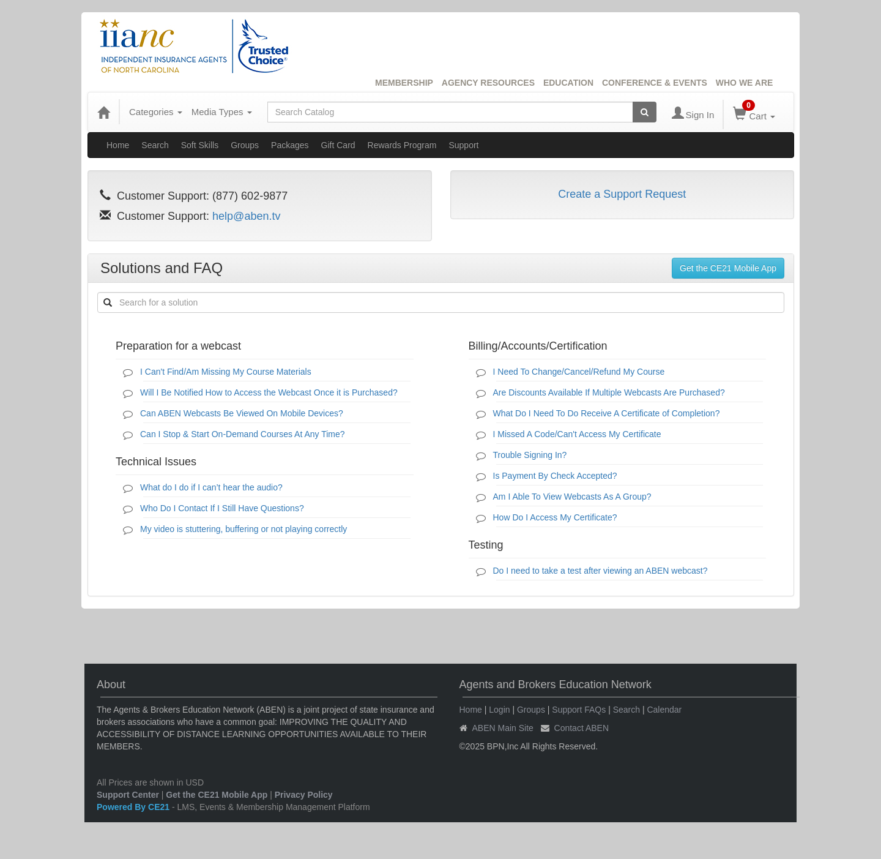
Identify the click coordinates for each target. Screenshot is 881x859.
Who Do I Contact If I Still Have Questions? (222, 508)
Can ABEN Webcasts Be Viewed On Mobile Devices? (241, 413)
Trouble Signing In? (530, 455)
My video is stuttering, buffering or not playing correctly (243, 529)
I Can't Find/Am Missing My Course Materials (225, 372)
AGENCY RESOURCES (488, 83)
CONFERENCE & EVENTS (654, 83)
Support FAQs (579, 710)
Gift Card (338, 145)
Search (154, 145)
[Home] (103, 112)
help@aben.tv (246, 216)
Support (463, 145)
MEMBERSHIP (404, 83)
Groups (245, 145)
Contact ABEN (581, 728)
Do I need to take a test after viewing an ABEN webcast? (600, 571)
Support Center (128, 795)
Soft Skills (199, 145)
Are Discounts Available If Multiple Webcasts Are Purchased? (609, 392)
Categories (155, 112)
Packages (289, 145)
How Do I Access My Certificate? (555, 517)
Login (499, 710)
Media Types (221, 112)
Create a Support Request (622, 194)
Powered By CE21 (134, 807)
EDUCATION (568, 83)
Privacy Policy (304, 795)
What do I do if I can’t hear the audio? (211, 487)
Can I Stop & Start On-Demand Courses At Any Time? (242, 434)
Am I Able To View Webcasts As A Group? (572, 496)
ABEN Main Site (502, 728)
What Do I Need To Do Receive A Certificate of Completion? (606, 413)
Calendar (664, 710)
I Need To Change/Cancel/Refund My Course (579, 372)
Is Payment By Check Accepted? (555, 476)
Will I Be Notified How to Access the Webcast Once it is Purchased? (269, 392)
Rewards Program (402, 145)
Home (117, 145)
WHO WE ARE (744, 83)
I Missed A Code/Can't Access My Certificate (577, 434)
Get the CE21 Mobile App (728, 268)
